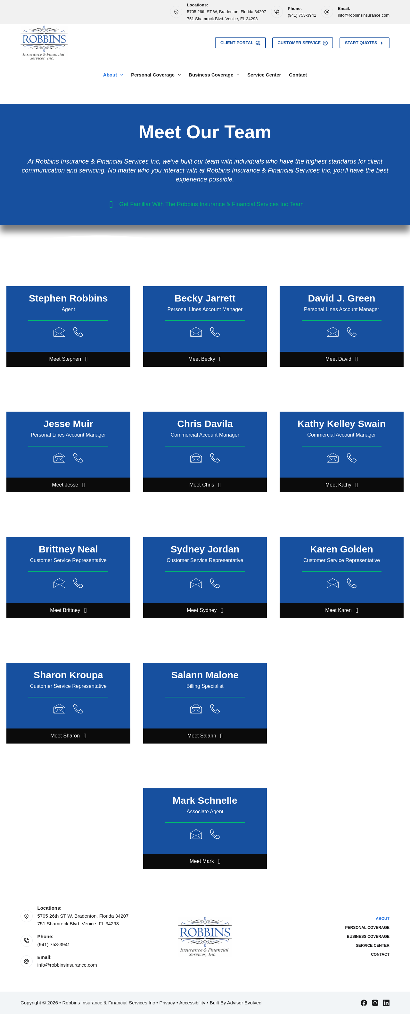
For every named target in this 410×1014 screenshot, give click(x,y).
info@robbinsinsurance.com (364, 15)
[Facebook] (364, 1003)
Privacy (167, 1002)
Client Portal (240, 42)
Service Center (264, 74)
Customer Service (303, 42)
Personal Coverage (157, 75)
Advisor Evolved (244, 1002)
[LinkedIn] (386, 1003)
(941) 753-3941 (302, 15)
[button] (68, 359)
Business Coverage (215, 75)
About (114, 75)
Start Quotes (364, 42)
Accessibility (192, 1002)
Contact (298, 74)
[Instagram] (375, 1003)
